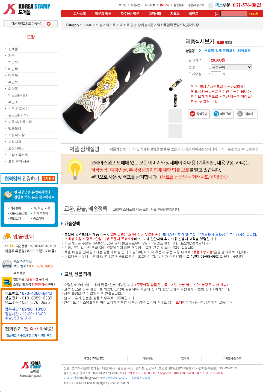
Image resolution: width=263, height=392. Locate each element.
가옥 (11, 55)
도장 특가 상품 (18, 161)
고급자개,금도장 (20, 122)
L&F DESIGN (119, 383)
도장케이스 (16, 148)
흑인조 (13, 102)
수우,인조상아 (18, 109)
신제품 (13, 49)
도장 (99, 25)
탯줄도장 (14, 128)
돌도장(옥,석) (18, 115)
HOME (87, 25)
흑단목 (13, 82)
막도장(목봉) (17, 95)
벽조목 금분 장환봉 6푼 (136, 25)
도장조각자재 (18, 155)
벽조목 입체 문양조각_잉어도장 (178, 25)
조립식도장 (16, 135)
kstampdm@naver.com (90, 378)
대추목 (13, 75)
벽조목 (13, 62)
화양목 (13, 89)
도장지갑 (14, 142)
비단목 (13, 69)
